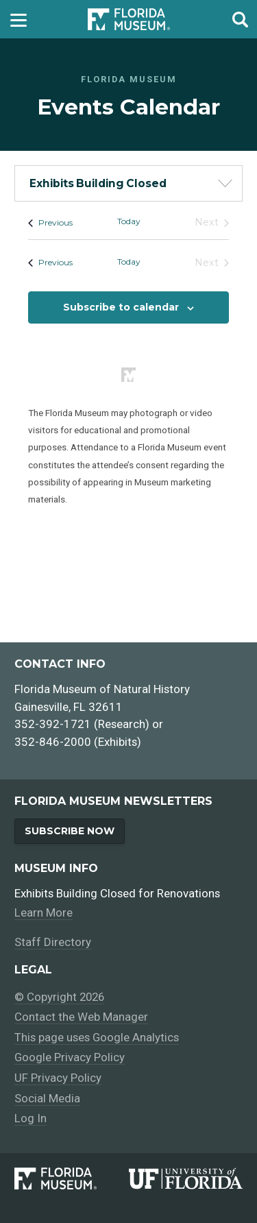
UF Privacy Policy (57, 1078)
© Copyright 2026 (60, 997)
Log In (30, 1118)
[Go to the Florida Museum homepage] (129, 19)
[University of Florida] (186, 1178)
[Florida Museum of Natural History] (71, 1178)
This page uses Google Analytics (96, 1037)
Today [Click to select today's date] (128, 221)
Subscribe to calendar (121, 307)
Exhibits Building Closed (98, 183)
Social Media (47, 1098)
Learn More (43, 912)
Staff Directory (52, 942)
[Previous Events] (50, 222)
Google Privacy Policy (69, 1058)
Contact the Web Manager (81, 1017)
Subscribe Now (69, 831)
